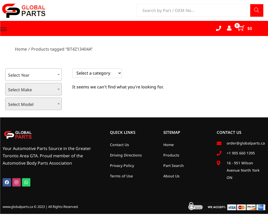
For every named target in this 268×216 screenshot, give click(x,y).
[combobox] (33, 74)
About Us (171, 175)
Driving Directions (126, 155)
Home (21, 49)
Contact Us (119, 144)
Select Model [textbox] (21, 104)
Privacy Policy (122, 165)
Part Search (173, 165)
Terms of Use (121, 175)
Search (256, 11)
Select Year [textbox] (19, 75)
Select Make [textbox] (20, 90)
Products (171, 155)
